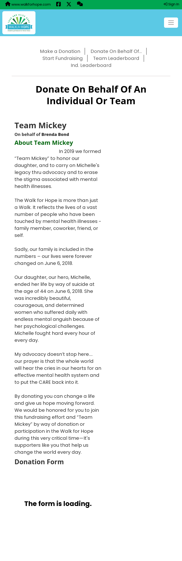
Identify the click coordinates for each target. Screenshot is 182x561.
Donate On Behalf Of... (116, 51)
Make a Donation (60, 51)
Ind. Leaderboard (91, 65)
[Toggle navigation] (171, 22)
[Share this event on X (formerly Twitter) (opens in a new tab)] (68, 5)
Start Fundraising (62, 58)
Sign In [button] (171, 4)
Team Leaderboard (116, 58)
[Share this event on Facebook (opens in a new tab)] (58, 5)
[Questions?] (80, 4)
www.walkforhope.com (28, 4)
